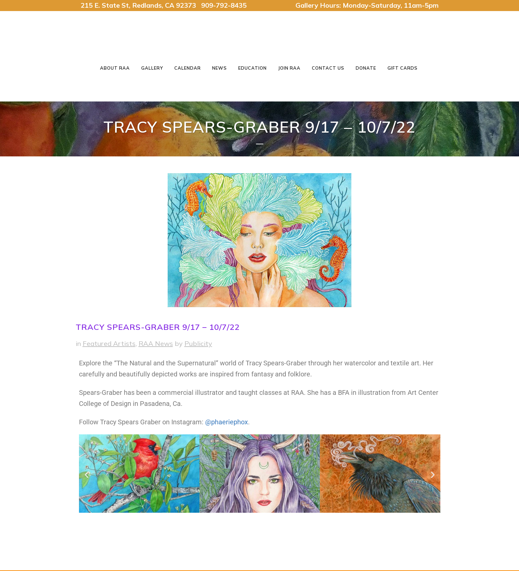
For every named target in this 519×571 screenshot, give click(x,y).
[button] (86, 475)
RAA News (156, 343)
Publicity (198, 343)
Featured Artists (109, 343)
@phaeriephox (226, 422)
